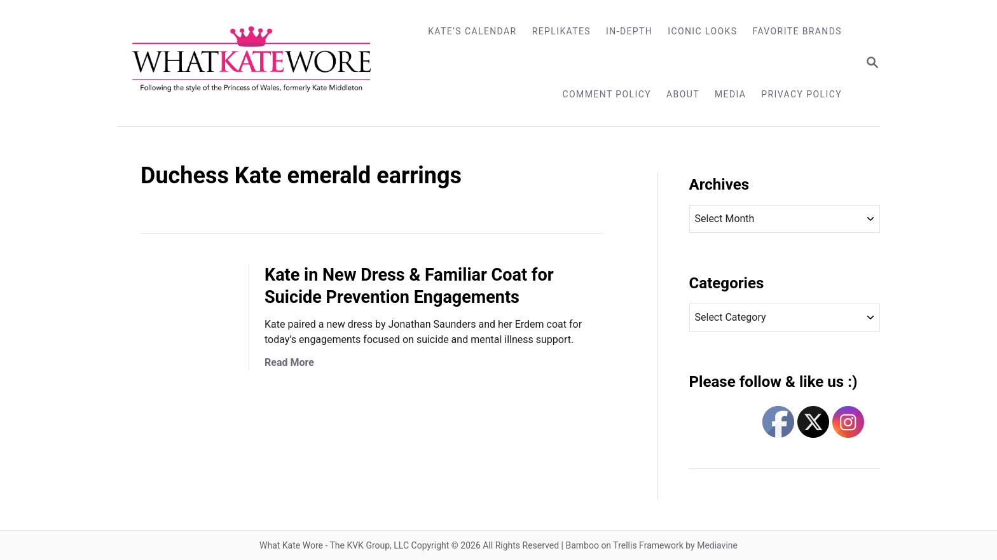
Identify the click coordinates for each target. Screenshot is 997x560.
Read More (289, 362)
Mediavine (717, 545)
